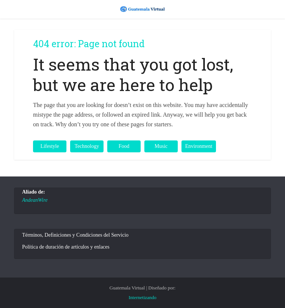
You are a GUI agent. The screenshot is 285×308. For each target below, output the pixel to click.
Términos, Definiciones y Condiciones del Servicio (75, 235)
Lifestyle (49, 146)
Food (124, 146)
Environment (198, 146)
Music (161, 146)
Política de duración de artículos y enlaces (65, 247)
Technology (87, 146)
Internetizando (142, 297)
